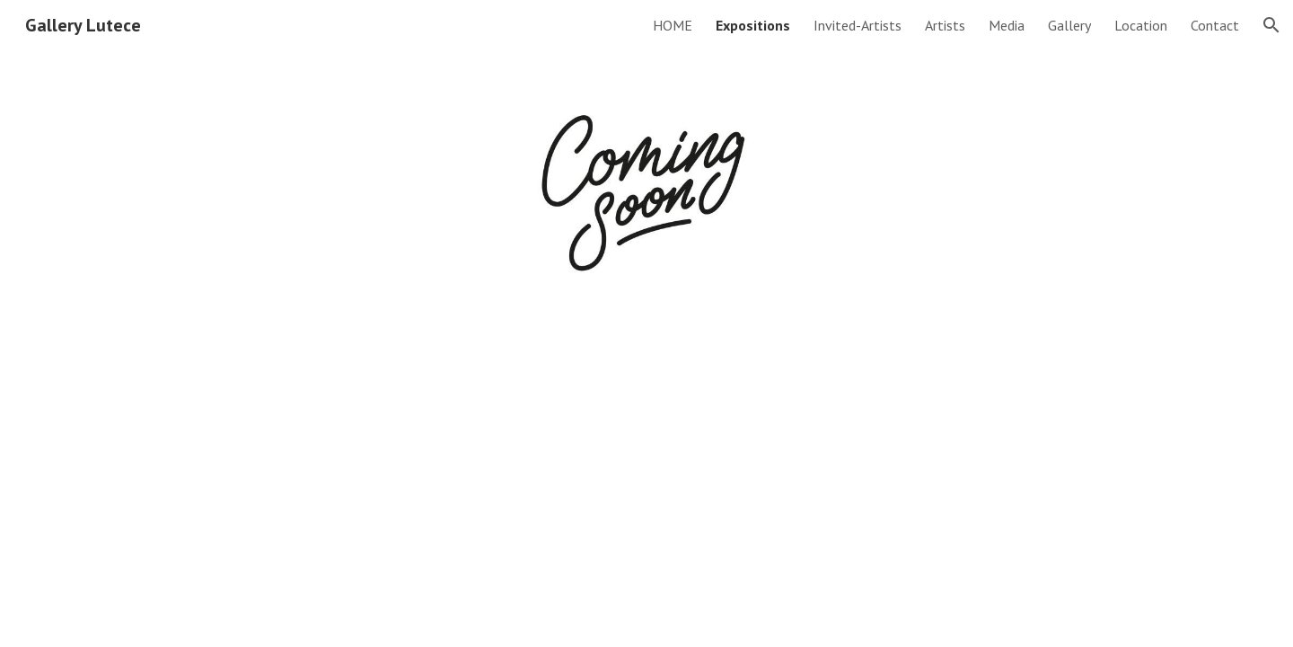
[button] (1271, 25)
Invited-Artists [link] (858, 25)
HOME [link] (672, 25)
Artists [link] (945, 25)
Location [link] (1140, 25)
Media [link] (1007, 25)
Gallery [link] (1069, 25)
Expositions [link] (753, 25)
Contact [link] (1215, 25)
